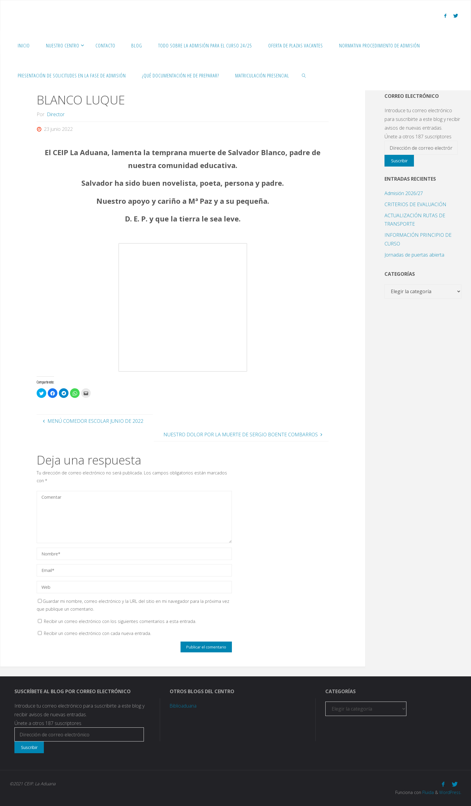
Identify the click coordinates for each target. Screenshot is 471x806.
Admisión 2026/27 (403, 193)
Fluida (426, 792)
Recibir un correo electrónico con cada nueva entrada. (97, 633)
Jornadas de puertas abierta (414, 254)
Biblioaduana (184, 705)
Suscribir (399, 161)
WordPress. (449, 792)
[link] (304, 75)
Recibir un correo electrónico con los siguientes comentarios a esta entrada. (120, 621)
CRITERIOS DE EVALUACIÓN (415, 204)
